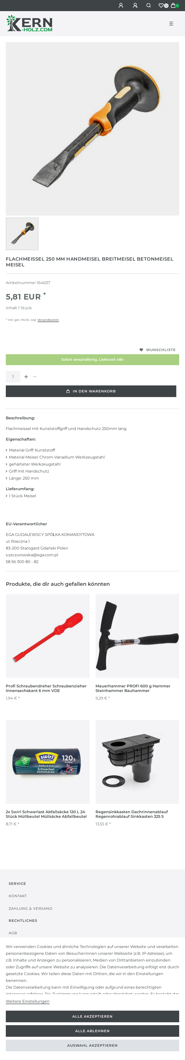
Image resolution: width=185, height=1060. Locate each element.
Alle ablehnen (92, 1031)
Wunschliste (158, 350)
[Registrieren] (136, 5)
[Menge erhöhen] (26, 377)
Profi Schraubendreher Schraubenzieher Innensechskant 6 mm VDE (46, 688)
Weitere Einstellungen (28, 1001)
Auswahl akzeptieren (92, 1045)
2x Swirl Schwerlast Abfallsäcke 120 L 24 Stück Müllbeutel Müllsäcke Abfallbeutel (46, 814)
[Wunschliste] (161, 5)
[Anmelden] (121, 5)
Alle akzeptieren (92, 1016)
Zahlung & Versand (30, 908)
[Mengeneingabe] (13, 377)
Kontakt (18, 896)
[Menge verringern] (34, 377)
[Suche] (149, 5)
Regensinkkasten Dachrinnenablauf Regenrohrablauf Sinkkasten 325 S (132, 814)
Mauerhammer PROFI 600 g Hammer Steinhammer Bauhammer (133, 688)
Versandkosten (48, 320)
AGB (13, 933)
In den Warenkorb (91, 391)
